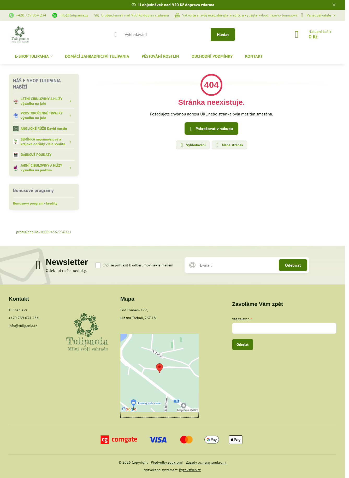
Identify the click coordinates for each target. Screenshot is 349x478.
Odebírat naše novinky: (66, 270)
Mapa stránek (229, 145)
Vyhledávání (192, 145)
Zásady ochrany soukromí (206, 462)
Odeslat (242, 344)
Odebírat (293, 265)
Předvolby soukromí (167, 462)
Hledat (223, 34)
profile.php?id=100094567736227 (44, 232)
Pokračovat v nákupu (210, 129)
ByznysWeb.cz (190, 470)
